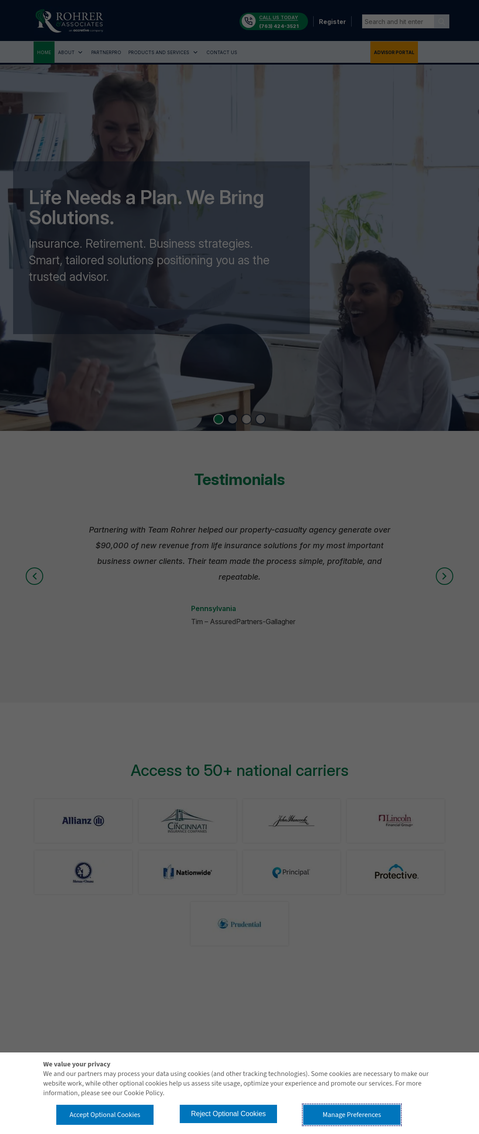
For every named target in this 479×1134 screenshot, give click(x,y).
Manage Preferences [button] (352, 1115)
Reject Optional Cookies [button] (228, 1113)
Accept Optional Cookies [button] (104, 1115)
